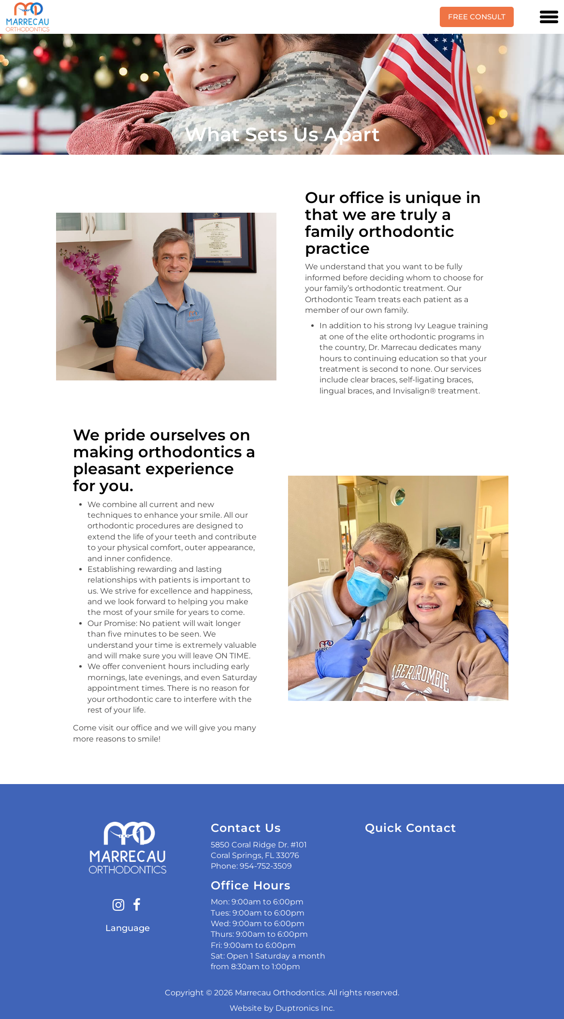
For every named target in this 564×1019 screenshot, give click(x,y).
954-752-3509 (266, 866)
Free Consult (477, 16)
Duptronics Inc (304, 1008)
